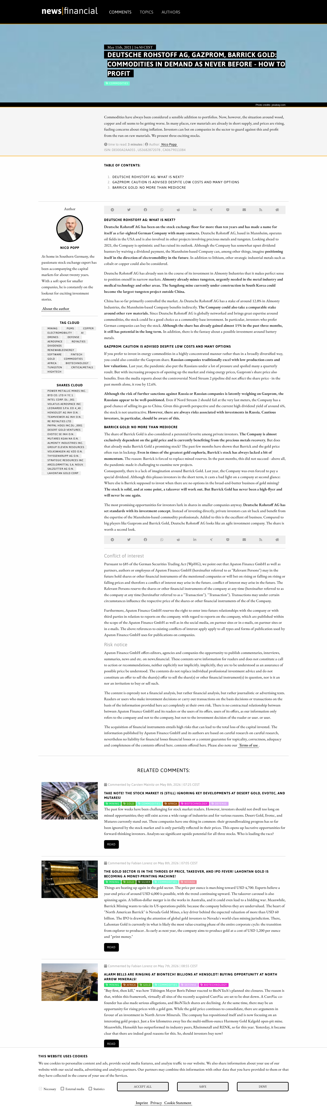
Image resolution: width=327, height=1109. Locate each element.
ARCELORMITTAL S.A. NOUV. (63, 464)
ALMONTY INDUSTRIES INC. (63, 443)
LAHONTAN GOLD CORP (61, 473)
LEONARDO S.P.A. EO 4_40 (62, 408)
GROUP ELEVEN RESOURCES (64, 447)
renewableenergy (59, 350)
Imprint (142, 1102)
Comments (120, 12)
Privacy (156, 1102)
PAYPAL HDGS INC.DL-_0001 (63, 425)
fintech (74, 354)
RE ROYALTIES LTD (57, 421)
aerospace (53, 341)
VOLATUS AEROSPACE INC (62, 404)
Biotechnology (75, 363)
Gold (49, 358)
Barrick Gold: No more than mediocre (149, 187)
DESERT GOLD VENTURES (62, 429)
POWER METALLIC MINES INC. (65, 390)
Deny (263, 1086)
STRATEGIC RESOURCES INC (63, 460)
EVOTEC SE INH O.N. (59, 434)
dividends (53, 345)
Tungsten (53, 367)
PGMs (68, 328)
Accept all (143, 1086)
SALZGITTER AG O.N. (59, 468)
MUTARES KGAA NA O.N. (61, 438)
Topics (146, 12)
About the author (55, 308)
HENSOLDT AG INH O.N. (61, 412)
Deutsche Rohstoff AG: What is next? (148, 177)
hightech (53, 371)
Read (111, 844)
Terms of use (248, 744)
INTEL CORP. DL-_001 (59, 399)
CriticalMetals (80, 367)
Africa (50, 363)
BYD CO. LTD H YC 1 (58, 395)
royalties (77, 341)
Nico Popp (169, 144)
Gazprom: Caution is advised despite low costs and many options (175, 182)
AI (81, 332)
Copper (87, 328)
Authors (171, 12)
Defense (71, 337)
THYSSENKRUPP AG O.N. (61, 455)
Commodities (71, 358)
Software (53, 354)
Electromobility (58, 332)
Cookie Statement (177, 1102)
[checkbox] (40, 1089)
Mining (51, 328)
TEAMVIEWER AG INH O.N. (62, 416)
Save (202, 1086)
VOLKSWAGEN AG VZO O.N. (63, 451)
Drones (51, 337)
